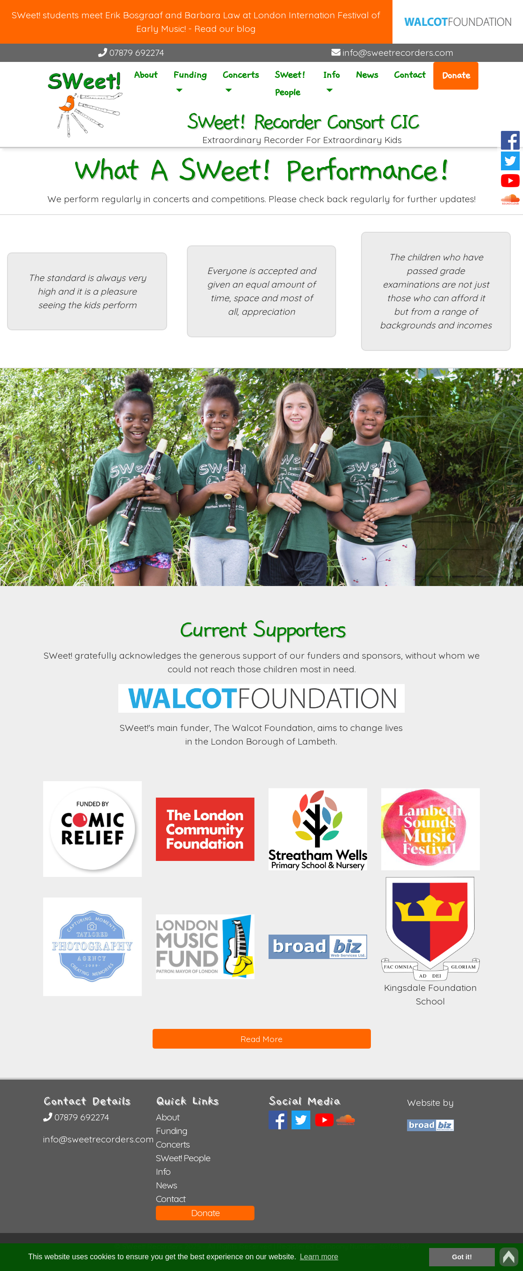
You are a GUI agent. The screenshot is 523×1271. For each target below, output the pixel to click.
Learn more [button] (319, 1257)
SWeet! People (290, 83)
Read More (261, 1039)
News (366, 75)
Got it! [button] (462, 1257)
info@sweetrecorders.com (392, 52)
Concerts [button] (241, 75)
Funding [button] (190, 75)
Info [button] (331, 75)
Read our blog (225, 28)
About (145, 75)
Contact (409, 75)
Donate (456, 75)
